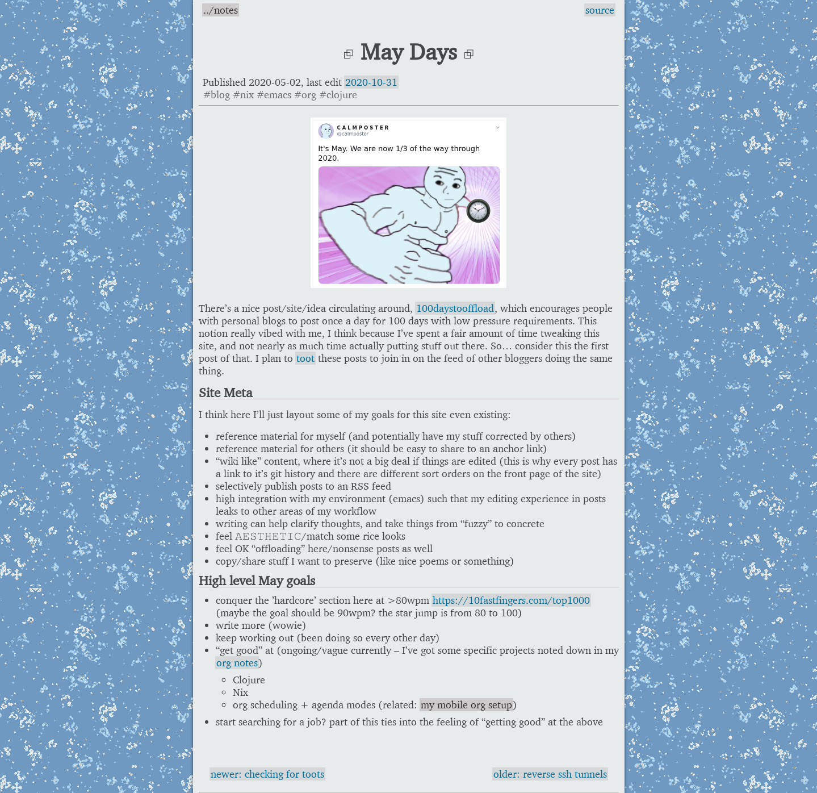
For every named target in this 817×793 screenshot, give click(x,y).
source (599, 9)
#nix (243, 94)
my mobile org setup (466, 704)
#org (305, 94)
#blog (216, 94)
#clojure (338, 94)
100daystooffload (455, 308)
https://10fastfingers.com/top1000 (511, 600)
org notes (237, 662)
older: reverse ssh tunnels (550, 774)
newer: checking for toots (267, 774)
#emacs (274, 94)
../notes (220, 9)
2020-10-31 (371, 82)
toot (305, 358)
